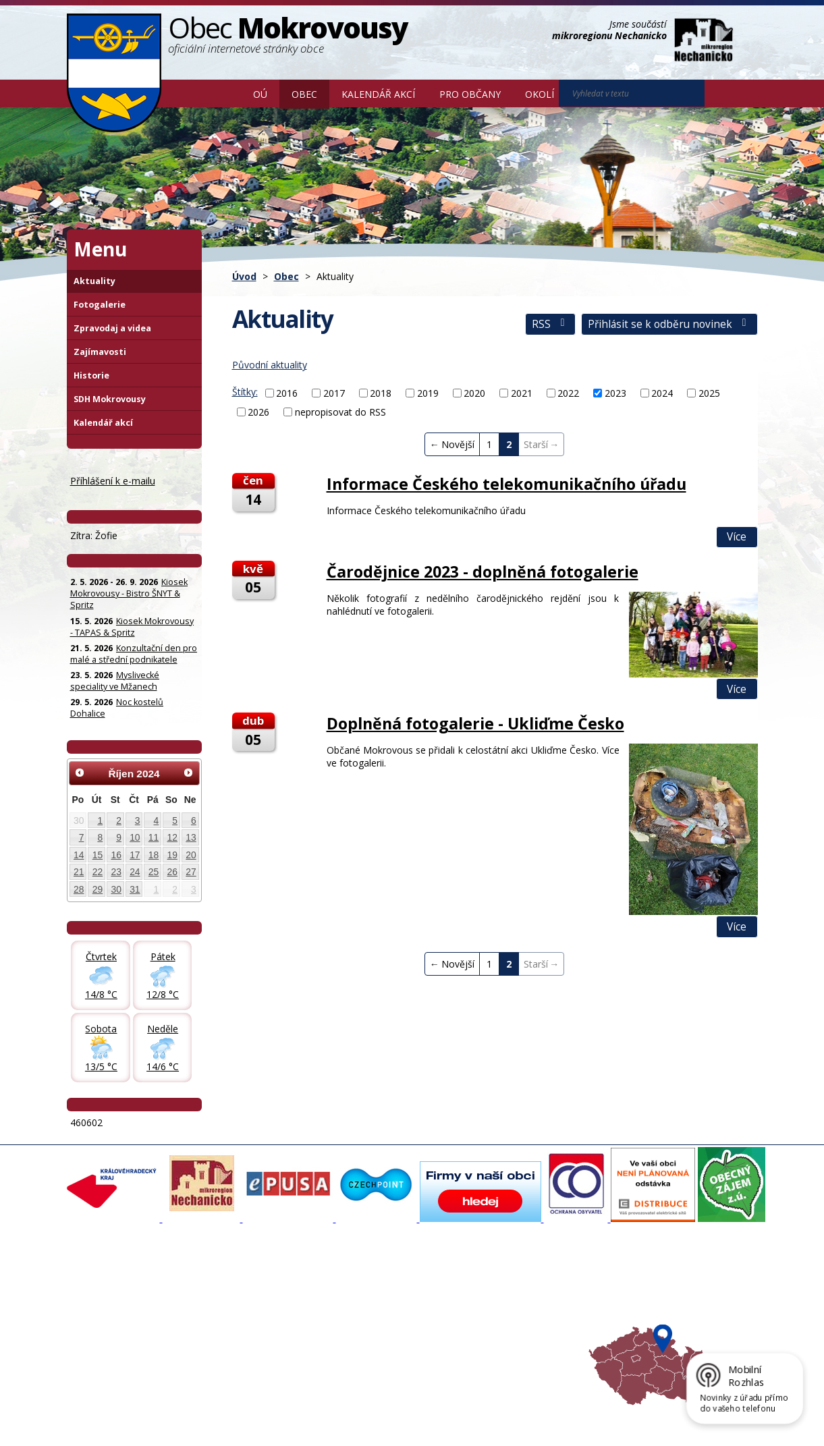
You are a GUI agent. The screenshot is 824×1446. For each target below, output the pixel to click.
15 (97, 855)
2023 (615, 393)
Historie (91, 375)
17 (135, 855)
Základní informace (113, 1285)
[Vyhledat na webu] (723, 94)
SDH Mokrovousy (110, 399)
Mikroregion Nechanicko (506, 1310)
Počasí (470, 1334)
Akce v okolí (481, 1285)
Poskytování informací (119, 1322)
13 (191, 837)
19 (172, 855)
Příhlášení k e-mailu (112, 480)
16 (116, 855)
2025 (709, 393)
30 (116, 889)
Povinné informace (112, 1310)
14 (79, 855)
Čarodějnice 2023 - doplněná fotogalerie (482, 571)
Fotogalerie (100, 304)
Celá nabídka (101, 1346)
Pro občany (470, 94)
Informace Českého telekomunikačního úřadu (506, 484)
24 (135, 871)
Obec (304, 94)
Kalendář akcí (378, 94)
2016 (287, 393)
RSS (550, 324)
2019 (428, 393)
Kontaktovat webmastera (208, 1414)
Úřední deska (101, 1334)
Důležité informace (367, 1322)
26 (172, 871)
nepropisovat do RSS (340, 412)
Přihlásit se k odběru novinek (669, 324)
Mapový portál (359, 1285)
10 (135, 837)
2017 (334, 393)
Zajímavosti (100, 352)
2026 (258, 412)
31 (135, 889)
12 (172, 837)
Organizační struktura (118, 1297)
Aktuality (94, 281)
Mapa (468, 1346)
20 (191, 855)
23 (116, 871)
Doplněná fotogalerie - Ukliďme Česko (475, 723)
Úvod (221, 93)
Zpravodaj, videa (236, 1310)
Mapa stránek (292, 1414)
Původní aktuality (269, 364)
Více (736, 537)
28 (79, 889)
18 (153, 855)
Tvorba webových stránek (174, 1426)
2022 (568, 393)
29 (97, 889)
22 (97, 871)
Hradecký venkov (492, 1322)
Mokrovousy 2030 (366, 1310)
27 (191, 871)
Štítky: (245, 391)
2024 (662, 393)
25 (153, 871)
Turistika (474, 1297)
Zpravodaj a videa (112, 328)
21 (79, 871)
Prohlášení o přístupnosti (376, 1414)
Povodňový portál (365, 1297)
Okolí (539, 94)
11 (153, 837)
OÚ (260, 94)
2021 (521, 393)
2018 (380, 393)
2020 (474, 393)
